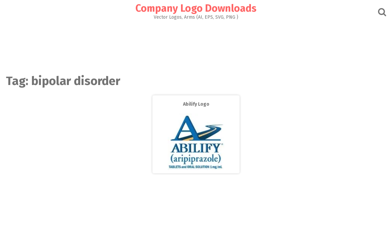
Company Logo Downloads (196, 8)
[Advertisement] (196, 45)
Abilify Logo (196, 104)
